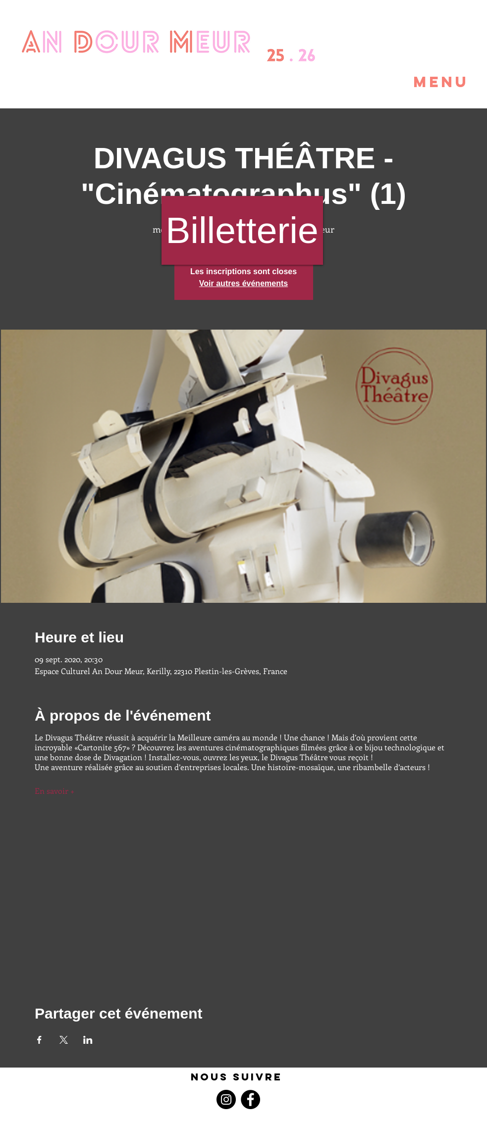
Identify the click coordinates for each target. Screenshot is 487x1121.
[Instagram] (226, 1099)
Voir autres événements (243, 283)
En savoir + (55, 790)
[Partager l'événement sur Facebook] (39, 1040)
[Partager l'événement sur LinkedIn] (88, 1040)
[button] (418, 82)
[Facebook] (250, 1099)
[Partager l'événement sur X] (63, 1040)
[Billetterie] (242, 230)
